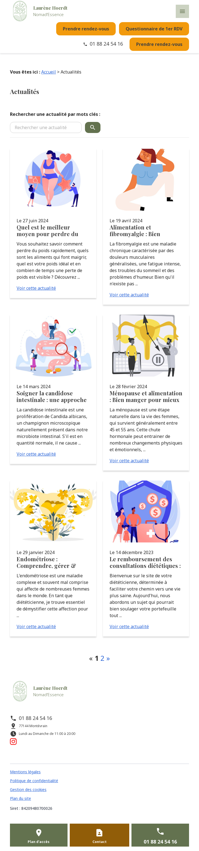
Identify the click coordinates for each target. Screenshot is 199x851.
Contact (99, 841)
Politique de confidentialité (34, 780)
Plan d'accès (39, 841)
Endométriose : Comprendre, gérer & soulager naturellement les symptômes (49, 562)
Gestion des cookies (28, 789)
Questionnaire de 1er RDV (154, 29)
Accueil (48, 72)
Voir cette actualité (36, 288)
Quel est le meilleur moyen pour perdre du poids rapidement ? (47, 230)
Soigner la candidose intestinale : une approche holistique (52, 396)
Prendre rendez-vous (86, 29)
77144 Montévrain (33, 726)
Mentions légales (25, 771)
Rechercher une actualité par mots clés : (55, 114)
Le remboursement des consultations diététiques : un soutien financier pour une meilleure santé (145, 562)
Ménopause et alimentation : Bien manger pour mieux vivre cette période (146, 396)
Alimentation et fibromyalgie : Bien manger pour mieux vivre (143, 230)
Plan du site (20, 798)
